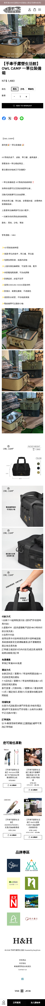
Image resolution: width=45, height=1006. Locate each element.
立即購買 (17, 1002)
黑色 (15, 89)
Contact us (22, 970)
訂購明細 (27, 723)
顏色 (4, 89)
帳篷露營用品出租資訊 (22, 966)
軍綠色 (31, 89)
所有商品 (22, 960)
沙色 (22, 89)
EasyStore (36, 950)
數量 (4, 95)
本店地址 (22, 963)
